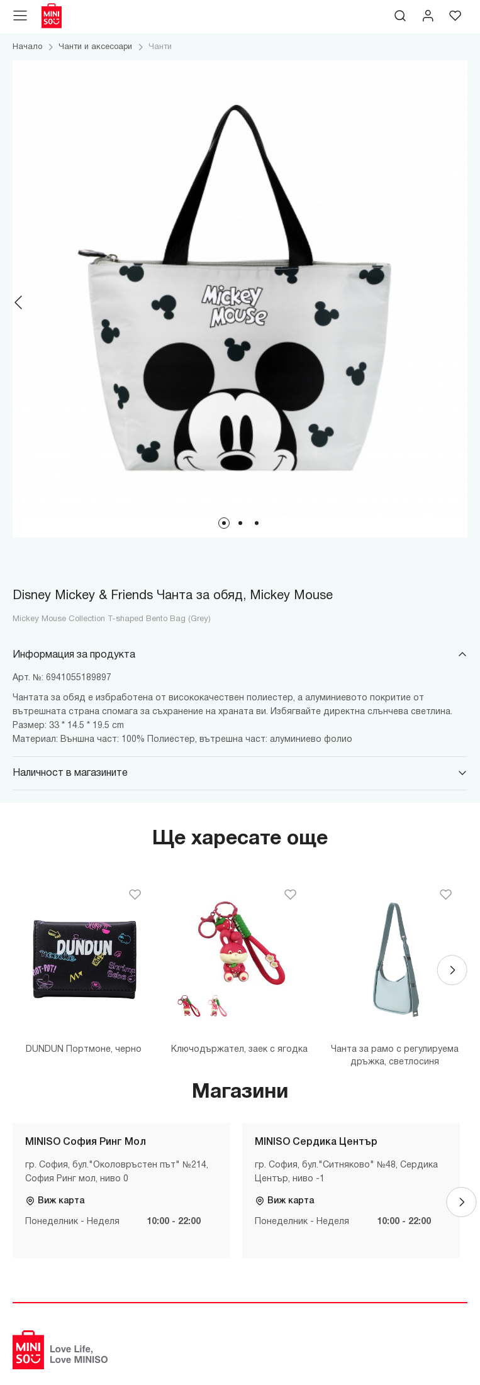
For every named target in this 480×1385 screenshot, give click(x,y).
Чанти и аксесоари (95, 47)
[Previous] (18, 302)
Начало (27, 47)
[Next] (461, 302)
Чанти (160, 47)
